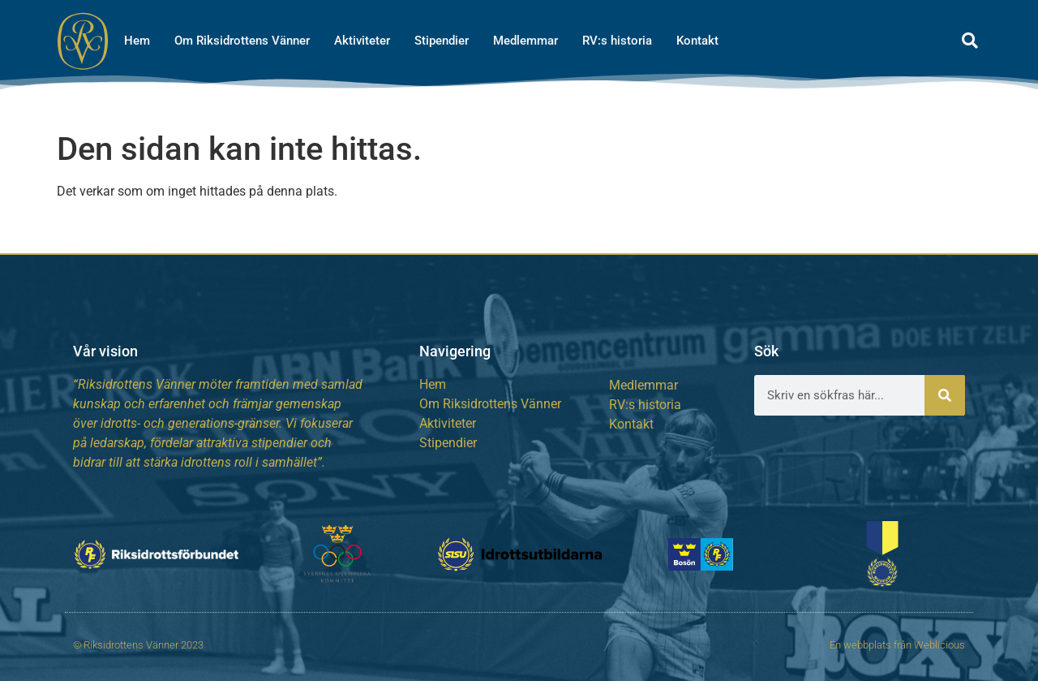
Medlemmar (525, 40)
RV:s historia (617, 40)
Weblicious (939, 645)
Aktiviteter (362, 40)
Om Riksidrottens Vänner (242, 40)
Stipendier (441, 40)
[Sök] (944, 395)
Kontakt (697, 40)
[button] (970, 40)
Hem (137, 40)
